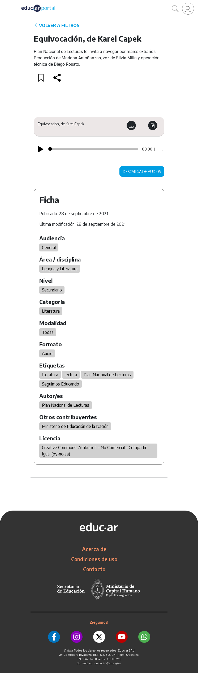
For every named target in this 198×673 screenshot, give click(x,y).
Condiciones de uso (94, 559)
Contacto (94, 569)
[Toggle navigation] (4, 3)
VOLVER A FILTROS (56, 25)
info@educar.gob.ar (112, 663)
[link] (188, 9)
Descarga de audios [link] (142, 171)
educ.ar (70, 650)
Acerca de (94, 549)
